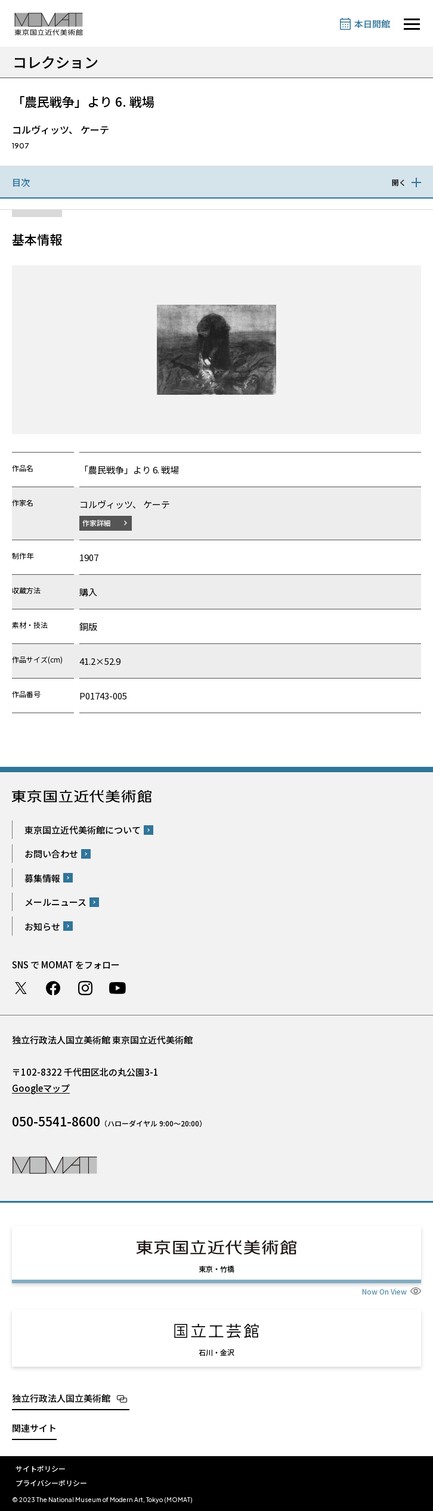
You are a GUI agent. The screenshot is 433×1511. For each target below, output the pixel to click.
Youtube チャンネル (117, 988)
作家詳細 (96, 523)
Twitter (21, 988)
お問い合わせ (51, 853)
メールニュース (55, 902)
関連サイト (34, 1428)
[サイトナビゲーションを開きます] (412, 24)
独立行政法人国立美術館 (61, 1398)
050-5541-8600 (56, 1121)
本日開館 (372, 23)
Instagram (85, 988)
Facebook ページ (53, 988)
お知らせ (42, 926)
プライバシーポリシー (51, 1483)
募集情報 (42, 878)
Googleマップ (41, 1088)
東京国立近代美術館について (82, 829)
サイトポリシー (41, 1468)
